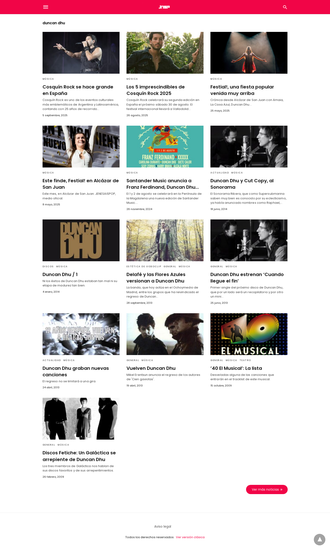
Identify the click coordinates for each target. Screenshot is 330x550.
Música (48, 79)
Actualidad (219, 172)
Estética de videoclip (143, 266)
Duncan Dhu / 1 (60, 274)
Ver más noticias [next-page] (265, 489)
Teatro (245, 360)
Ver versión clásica (190, 537)
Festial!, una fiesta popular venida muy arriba (241, 90)
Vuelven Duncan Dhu (150, 368)
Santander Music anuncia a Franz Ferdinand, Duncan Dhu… (165, 183)
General (169, 266)
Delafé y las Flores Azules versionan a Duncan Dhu (155, 277)
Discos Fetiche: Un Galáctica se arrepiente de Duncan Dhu (78, 455)
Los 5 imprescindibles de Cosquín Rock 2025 (154, 90)
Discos (48, 266)
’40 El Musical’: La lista (235, 368)
